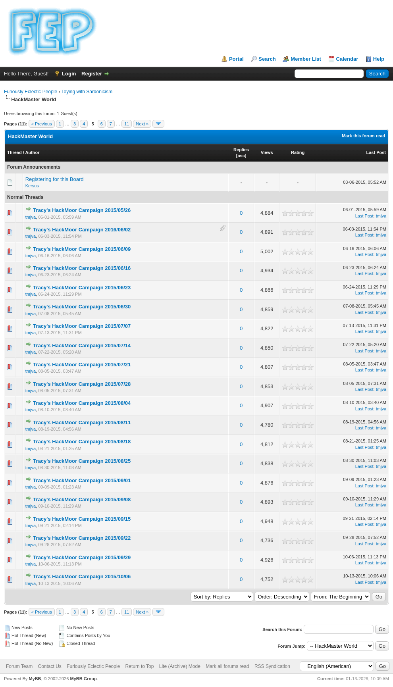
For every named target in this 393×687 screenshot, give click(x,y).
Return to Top (139, 666)
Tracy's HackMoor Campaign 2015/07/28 (82, 384)
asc (241, 155)
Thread (14, 152)
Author (32, 152)
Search (266, 59)
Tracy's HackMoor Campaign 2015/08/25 (82, 461)
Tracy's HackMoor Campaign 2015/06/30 (82, 307)
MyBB (35, 678)
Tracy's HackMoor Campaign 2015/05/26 (82, 210)
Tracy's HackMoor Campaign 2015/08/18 (82, 442)
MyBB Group (83, 678)
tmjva (30, 217)
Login (69, 74)
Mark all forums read (227, 666)
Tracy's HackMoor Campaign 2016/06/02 (82, 230)
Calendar (347, 59)
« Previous (41, 123)
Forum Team (19, 666)
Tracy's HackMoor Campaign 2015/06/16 (82, 268)
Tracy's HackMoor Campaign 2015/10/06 (82, 576)
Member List (306, 59)
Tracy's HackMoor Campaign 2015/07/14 (82, 345)
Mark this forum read (363, 135)
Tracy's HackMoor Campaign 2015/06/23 (82, 288)
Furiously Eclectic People (30, 91)
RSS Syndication (272, 666)
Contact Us (49, 666)
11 (126, 123)
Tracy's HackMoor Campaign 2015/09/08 (82, 499)
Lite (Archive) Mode (179, 666)
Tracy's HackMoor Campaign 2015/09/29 (82, 557)
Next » (142, 123)
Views (267, 152)
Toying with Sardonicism (87, 91)
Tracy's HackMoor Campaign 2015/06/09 (82, 249)
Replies (241, 149)
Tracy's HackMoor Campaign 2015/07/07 (82, 326)
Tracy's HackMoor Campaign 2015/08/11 (82, 422)
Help (378, 59)
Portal (236, 59)
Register (91, 74)
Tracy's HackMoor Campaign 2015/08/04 (82, 403)
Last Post (376, 152)
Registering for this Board (54, 179)
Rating (297, 152)
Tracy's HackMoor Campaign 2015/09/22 (82, 538)
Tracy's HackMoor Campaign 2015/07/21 (82, 365)
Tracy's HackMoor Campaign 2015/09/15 (82, 519)
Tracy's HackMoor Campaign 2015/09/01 (82, 480)
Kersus (32, 185)
